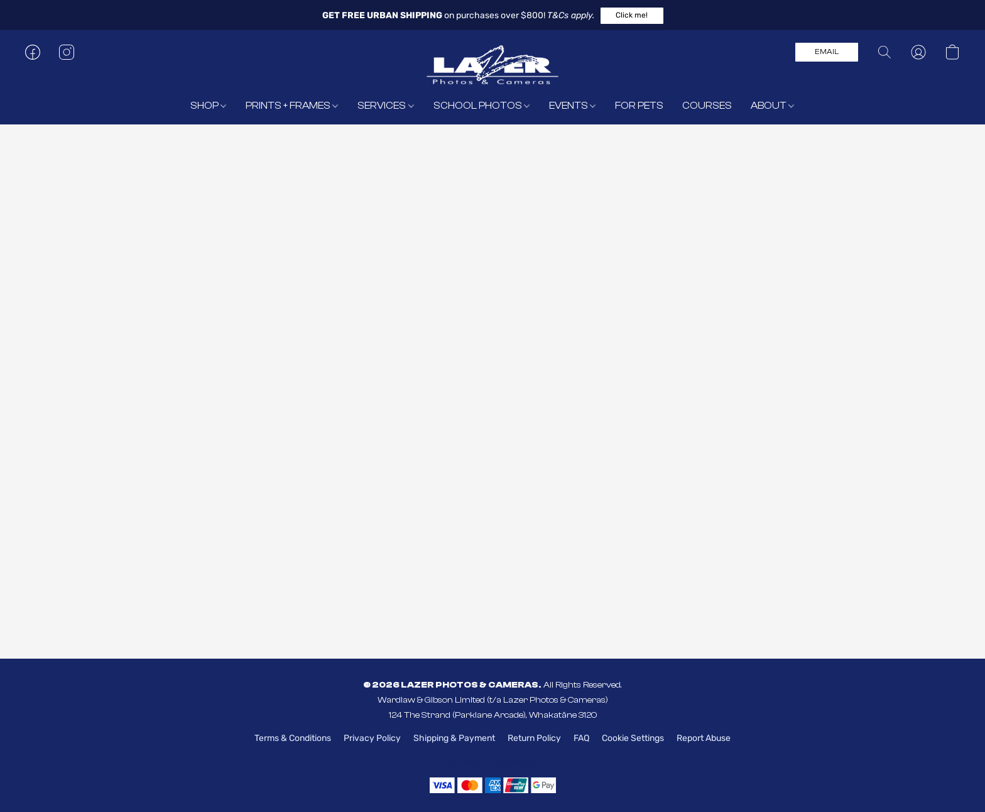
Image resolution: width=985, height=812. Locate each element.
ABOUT (772, 105)
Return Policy (534, 738)
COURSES (707, 105)
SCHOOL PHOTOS (481, 105)
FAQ (581, 738)
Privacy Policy (372, 738)
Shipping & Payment (454, 738)
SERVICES (385, 105)
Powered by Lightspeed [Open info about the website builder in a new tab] (492, 762)
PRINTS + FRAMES (292, 105)
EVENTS (572, 105)
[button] (632, 16)
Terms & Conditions (292, 738)
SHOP (208, 105)
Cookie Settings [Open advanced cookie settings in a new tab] (633, 738)
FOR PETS (639, 105)
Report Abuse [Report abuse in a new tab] (704, 738)
